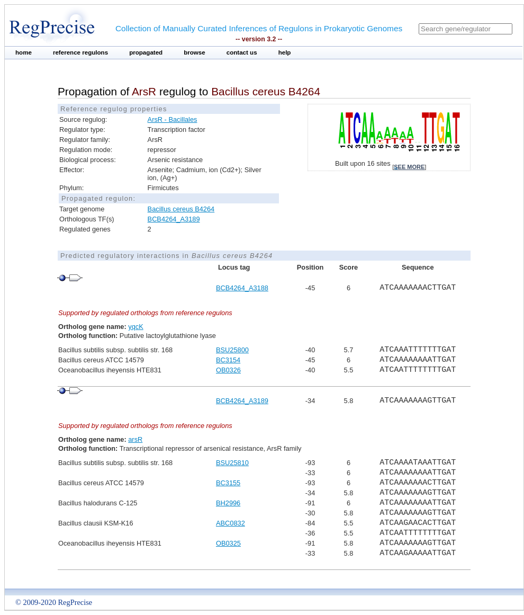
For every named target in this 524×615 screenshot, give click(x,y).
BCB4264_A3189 (174, 219)
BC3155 (228, 483)
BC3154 (228, 360)
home (23, 52)
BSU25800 (232, 350)
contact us (242, 52)
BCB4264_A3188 (242, 288)
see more (409, 167)
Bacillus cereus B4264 (181, 209)
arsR (135, 439)
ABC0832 (230, 523)
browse (194, 52)
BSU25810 (232, 463)
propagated (145, 52)
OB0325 (228, 543)
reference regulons (80, 52)
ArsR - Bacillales (172, 119)
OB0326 (228, 370)
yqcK (135, 327)
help (284, 52)
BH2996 (228, 503)
